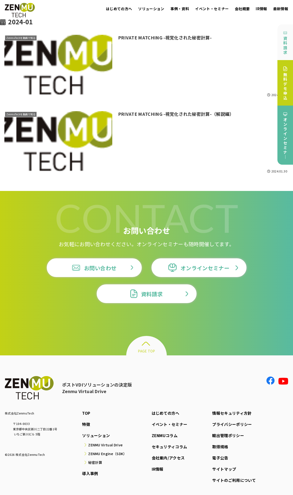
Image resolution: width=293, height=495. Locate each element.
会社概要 (242, 8)
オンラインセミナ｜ (285, 136)
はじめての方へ (119, 8)
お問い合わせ (94, 267)
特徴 (86, 424)
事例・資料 (179, 8)
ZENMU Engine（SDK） (107, 453)
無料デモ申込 (285, 83)
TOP (86, 413)
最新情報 (280, 8)
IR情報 (261, 8)
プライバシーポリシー (232, 424)
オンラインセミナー (198, 267)
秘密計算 (95, 462)
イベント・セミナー (212, 8)
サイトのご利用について (234, 480)
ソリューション (151, 8)
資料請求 (285, 43)
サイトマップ (224, 469)
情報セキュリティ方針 (232, 413)
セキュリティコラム (169, 447)
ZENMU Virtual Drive (105, 444)
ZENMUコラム (165, 435)
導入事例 (90, 473)
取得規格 (220, 447)
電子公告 (220, 458)
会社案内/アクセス (168, 458)
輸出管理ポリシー (228, 435)
